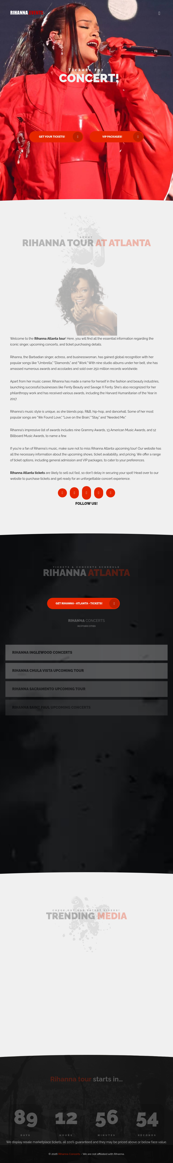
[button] (159, 13)
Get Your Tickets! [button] (61, 137)
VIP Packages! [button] (122, 137)
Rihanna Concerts (69, 1154)
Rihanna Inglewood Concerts (42, 654)
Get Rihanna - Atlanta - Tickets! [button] (87, 603)
